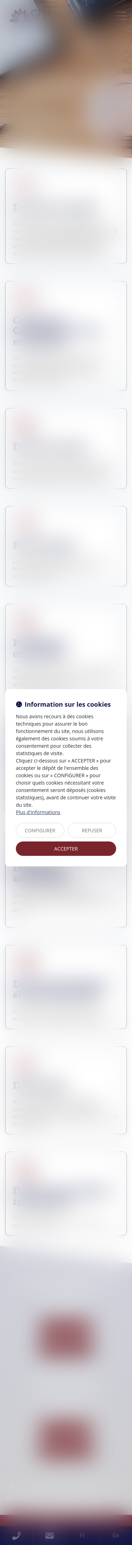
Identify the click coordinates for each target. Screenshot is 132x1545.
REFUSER (92, 830)
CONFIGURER (40, 830)
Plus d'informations (38, 812)
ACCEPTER (66, 848)
